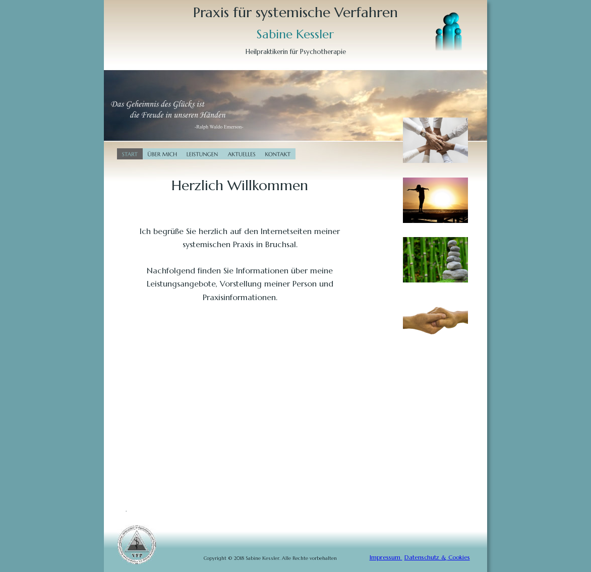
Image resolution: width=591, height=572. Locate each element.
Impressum (386, 557)
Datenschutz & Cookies (437, 557)
